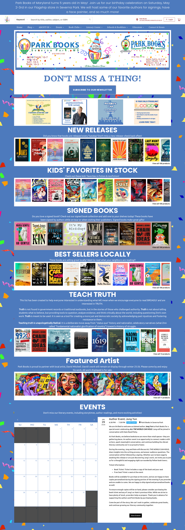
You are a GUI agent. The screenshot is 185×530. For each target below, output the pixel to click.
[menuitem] (19, 27)
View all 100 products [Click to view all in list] (161, 163)
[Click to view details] (22, 150)
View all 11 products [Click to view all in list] (161, 398)
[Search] (89, 19)
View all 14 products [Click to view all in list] (161, 354)
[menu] (92, 27)
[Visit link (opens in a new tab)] (92, 89)
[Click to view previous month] (17, 419)
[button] (149, 20)
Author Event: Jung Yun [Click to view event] (123, 419)
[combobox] (22, 19)
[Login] (169, 19)
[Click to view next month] (94, 419)
